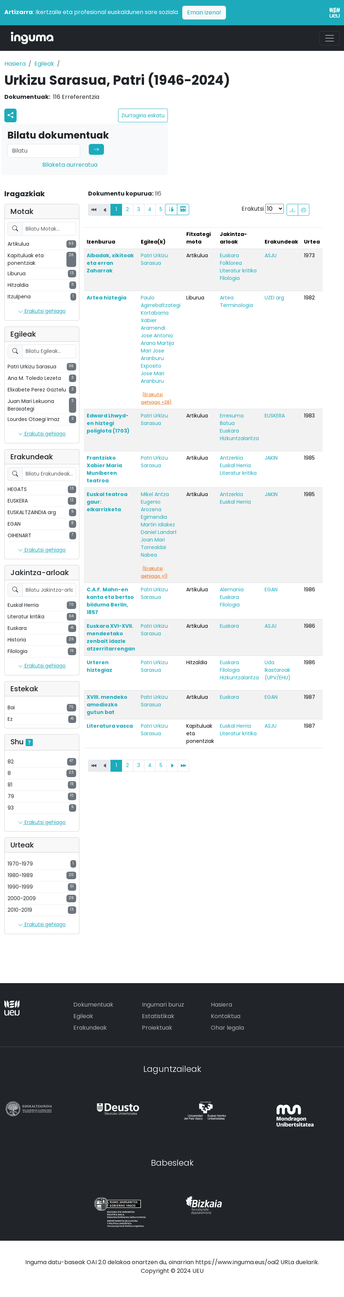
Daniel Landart (159, 532)
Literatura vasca (110, 725)
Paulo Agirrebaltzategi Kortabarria (160, 305)
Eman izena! (204, 12)
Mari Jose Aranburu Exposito (152, 358)
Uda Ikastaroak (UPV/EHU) (278, 670)
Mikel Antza (155, 494)
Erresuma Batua (232, 419)
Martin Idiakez (158, 524)
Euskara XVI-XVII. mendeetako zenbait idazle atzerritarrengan (111, 637)
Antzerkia (231, 457)
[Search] (43, 151)
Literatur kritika (238, 270)
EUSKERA (275, 415)
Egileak (44, 64)
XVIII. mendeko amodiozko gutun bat (107, 704)
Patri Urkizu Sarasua (154, 259)
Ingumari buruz (163, 1004)
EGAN (271, 589)
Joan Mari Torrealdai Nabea (153, 547)
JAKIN (271, 457)
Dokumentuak (93, 1004)
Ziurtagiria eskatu (143, 115)
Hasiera (15, 64)
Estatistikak (158, 1016)
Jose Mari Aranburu (152, 377)
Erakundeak (90, 1028)
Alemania (232, 589)
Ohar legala (227, 1028)
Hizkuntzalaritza (239, 438)
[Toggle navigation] (329, 38)
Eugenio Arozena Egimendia (154, 509)
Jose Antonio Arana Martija (157, 339)
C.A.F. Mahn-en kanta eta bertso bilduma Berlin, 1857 (110, 601)
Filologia (230, 278)
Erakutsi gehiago (42, 311)
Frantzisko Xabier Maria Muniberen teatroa (104, 469)
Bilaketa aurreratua (69, 165)
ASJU (270, 255)
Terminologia (236, 305)
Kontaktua (225, 1016)
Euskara (229, 255)
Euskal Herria (235, 465)
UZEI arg (274, 297)
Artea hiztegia (106, 297)
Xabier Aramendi (153, 324)
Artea (227, 297)
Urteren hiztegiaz (99, 666)
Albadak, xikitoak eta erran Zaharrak (110, 263)
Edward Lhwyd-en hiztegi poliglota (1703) (108, 423)
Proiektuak (157, 1028)
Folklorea (231, 263)
